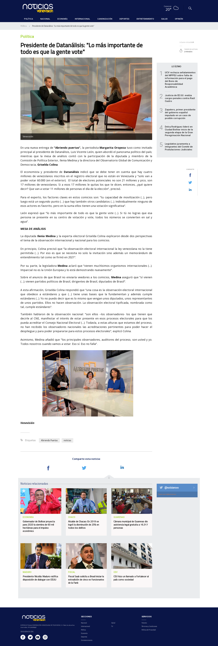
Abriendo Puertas (49, 440)
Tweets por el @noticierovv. (167, 494)
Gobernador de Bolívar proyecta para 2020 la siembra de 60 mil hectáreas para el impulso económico (39, 526)
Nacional (84, 623)
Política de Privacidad (149, 630)
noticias (67, 440)
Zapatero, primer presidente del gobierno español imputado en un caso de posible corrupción (180, 114)
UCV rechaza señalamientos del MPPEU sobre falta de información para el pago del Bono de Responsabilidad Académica (180, 79)
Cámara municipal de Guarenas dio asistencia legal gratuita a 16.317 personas (131, 525)
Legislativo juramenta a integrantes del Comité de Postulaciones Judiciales (179, 146)
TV (112, 626)
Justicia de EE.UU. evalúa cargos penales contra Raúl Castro (180, 98)
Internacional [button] (82, 19)
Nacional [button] (45, 19)
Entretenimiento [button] (145, 19)
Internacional (85, 626)
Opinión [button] (179, 19)
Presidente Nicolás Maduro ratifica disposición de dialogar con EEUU (40, 578)
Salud (113, 623)
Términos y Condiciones (149, 626)
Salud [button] (164, 19)
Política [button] (28, 19)
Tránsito (144, 623)
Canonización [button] (104, 19)
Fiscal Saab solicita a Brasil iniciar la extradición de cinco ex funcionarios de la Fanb (86, 580)
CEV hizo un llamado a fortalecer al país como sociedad (131, 578)
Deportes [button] (124, 19)
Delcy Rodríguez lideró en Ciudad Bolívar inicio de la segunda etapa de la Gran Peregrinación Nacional (179, 131)
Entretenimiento (86, 640)
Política (23, 26)
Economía (84, 633)
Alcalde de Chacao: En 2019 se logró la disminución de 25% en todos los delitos (83, 525)
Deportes (84, 637)
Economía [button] (62, 19)
